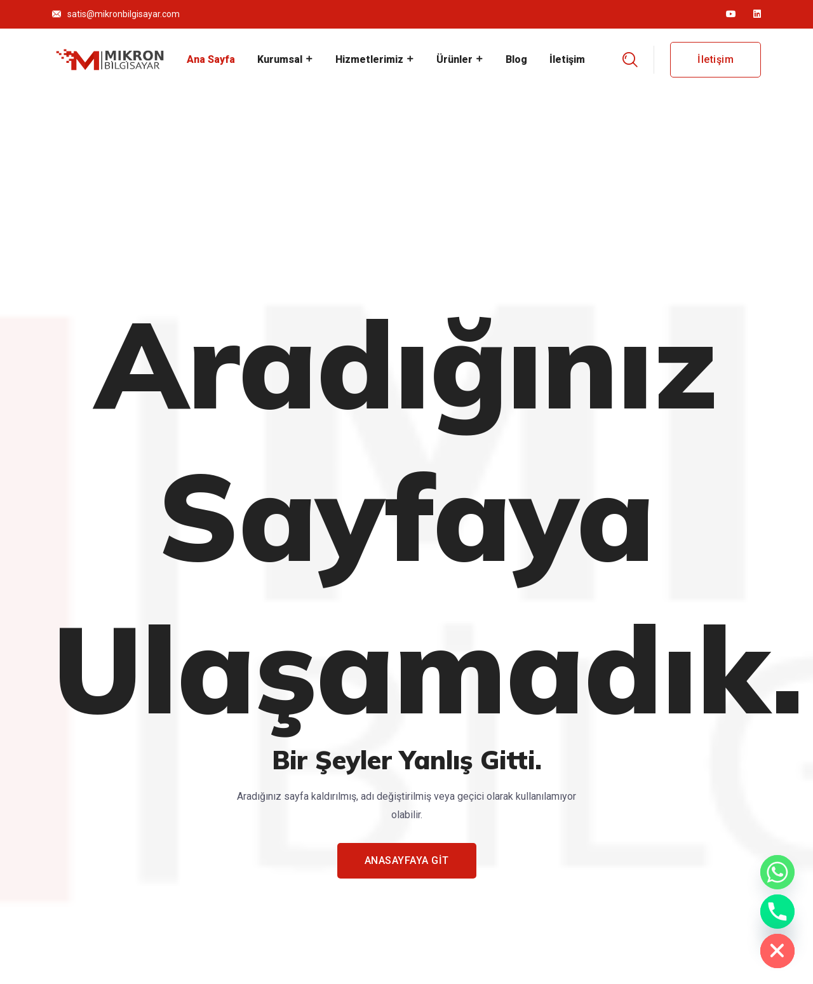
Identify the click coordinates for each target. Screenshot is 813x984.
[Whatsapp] (777, 872)
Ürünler (454, 59)
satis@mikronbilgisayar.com (123, 14)
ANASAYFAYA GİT (407, 860)
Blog (516, 59)
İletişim (567, 59)
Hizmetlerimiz (369, 59)
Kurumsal (279, 59)
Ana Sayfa (211, 59)
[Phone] (777, 911)
